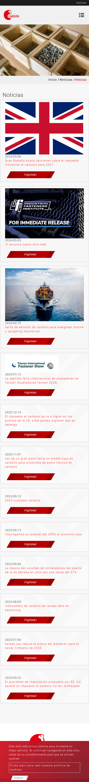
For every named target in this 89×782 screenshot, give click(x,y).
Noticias (66, 79)
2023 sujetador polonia (22, 500)
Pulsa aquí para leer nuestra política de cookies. (40, 767)
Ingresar (30, 174)
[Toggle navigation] (81, 15)
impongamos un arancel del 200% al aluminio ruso (43, 534)
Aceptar (18, 777)
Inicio (52, 79)
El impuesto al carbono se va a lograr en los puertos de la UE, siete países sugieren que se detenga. (40, 420)
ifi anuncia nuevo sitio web (25, 244)
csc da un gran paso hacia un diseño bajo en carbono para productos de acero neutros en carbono (39, 462)
